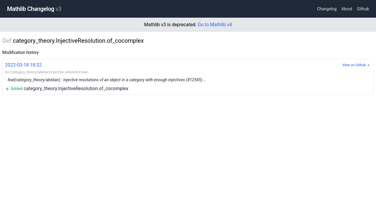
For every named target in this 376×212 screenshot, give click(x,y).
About (346, 8)
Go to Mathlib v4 (215, 24)
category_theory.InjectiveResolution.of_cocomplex (188, 76)
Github (363, 8)
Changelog (327, 8)
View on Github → (356, 65)
